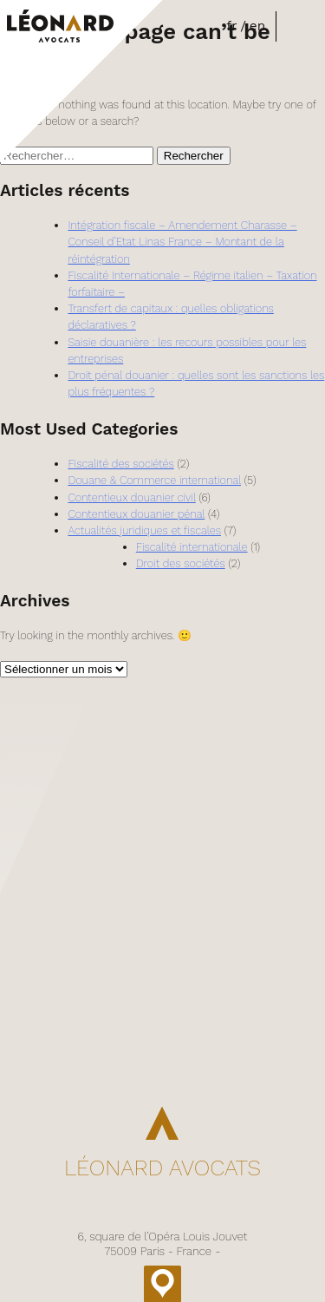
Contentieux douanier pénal (136, 513)
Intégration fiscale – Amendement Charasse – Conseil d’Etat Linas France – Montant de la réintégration (182, 242)
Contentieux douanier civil (131, 497)
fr (231, 26)
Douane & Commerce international (154, 480)
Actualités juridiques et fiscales (144, 530)
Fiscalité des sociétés (120, 463)
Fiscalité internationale (192, 546)
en (257, 26)
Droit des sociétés (180, 563)
